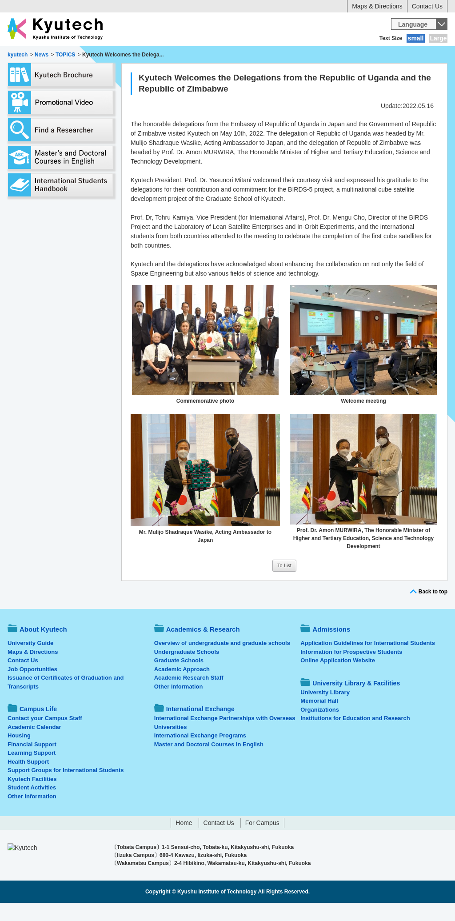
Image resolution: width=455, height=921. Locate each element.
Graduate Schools (179, 678)
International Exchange (303, 55)
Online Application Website (337, 678)
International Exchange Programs (200, 753)
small (416, 38)
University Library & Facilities (397, 55)
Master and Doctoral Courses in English (208, 762)
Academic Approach (182, 687)
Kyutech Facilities (32, 797)
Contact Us (427, 6)
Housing (19, 753)
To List (284, 583)
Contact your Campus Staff (45, 736)
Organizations (319, 728)
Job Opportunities (32, 687)
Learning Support (32, 771)
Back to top (433, 610)
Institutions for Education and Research (355, 736)
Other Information (32, 814)
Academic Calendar (34, 745)
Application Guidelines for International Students (367, 661)
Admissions (178, 55)
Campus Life (232, 55)
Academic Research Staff (189, 696)
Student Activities (32, 805)
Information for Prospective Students (351, 670)
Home (184, 841)
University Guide (30, 661)
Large (438, 38)
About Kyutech (38, 55)
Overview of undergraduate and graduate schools (222, 661)
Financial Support (32, 762)
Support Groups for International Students (66, 788)
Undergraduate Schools (187, 670)
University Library (325, 710)
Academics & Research (111, 55)
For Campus (262, 841)
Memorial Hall (319, 719)
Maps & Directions (377, 6)
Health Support (28, 780)
